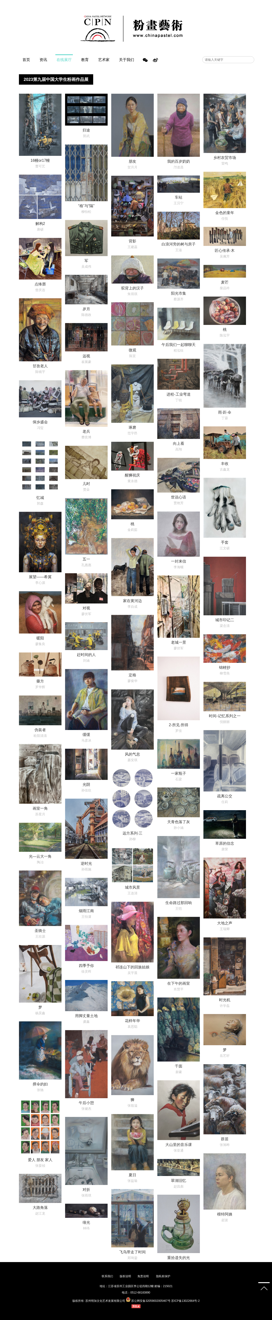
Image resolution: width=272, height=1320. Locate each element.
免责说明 (143, 1276)
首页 (26, 60)
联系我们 (107, 1276)
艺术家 (104, 60)
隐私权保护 (163, 1276)
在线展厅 (64, 60)
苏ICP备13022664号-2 (185, 1301)
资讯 (43, 60)
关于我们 (126, 60)
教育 (85, 60)
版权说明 (125, 1276)
